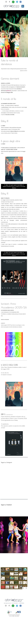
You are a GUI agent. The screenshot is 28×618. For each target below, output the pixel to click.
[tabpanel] (14, 37)
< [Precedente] (23, 588)
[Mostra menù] (22, 6)
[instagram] (6, 1)
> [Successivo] (26, 588)
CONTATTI (3, 323)
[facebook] (9, 1)
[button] (20, 1)
